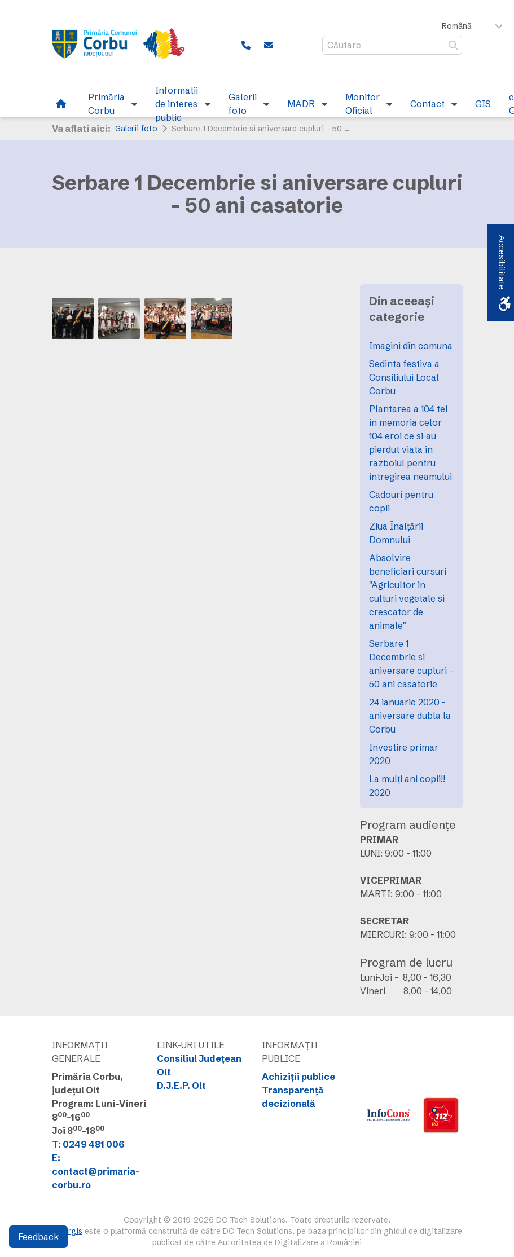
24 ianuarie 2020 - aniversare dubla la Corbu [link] (410, 715)
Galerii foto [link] (136, 129)
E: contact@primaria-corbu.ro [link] (96, 1171)
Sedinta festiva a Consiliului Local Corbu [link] (404, 377)
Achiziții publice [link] (298, 1076)
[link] (125, 45)
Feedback (38, 1236)
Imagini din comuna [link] (411, 345)
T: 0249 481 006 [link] (88, 1144)
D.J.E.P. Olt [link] (181, 1085)
